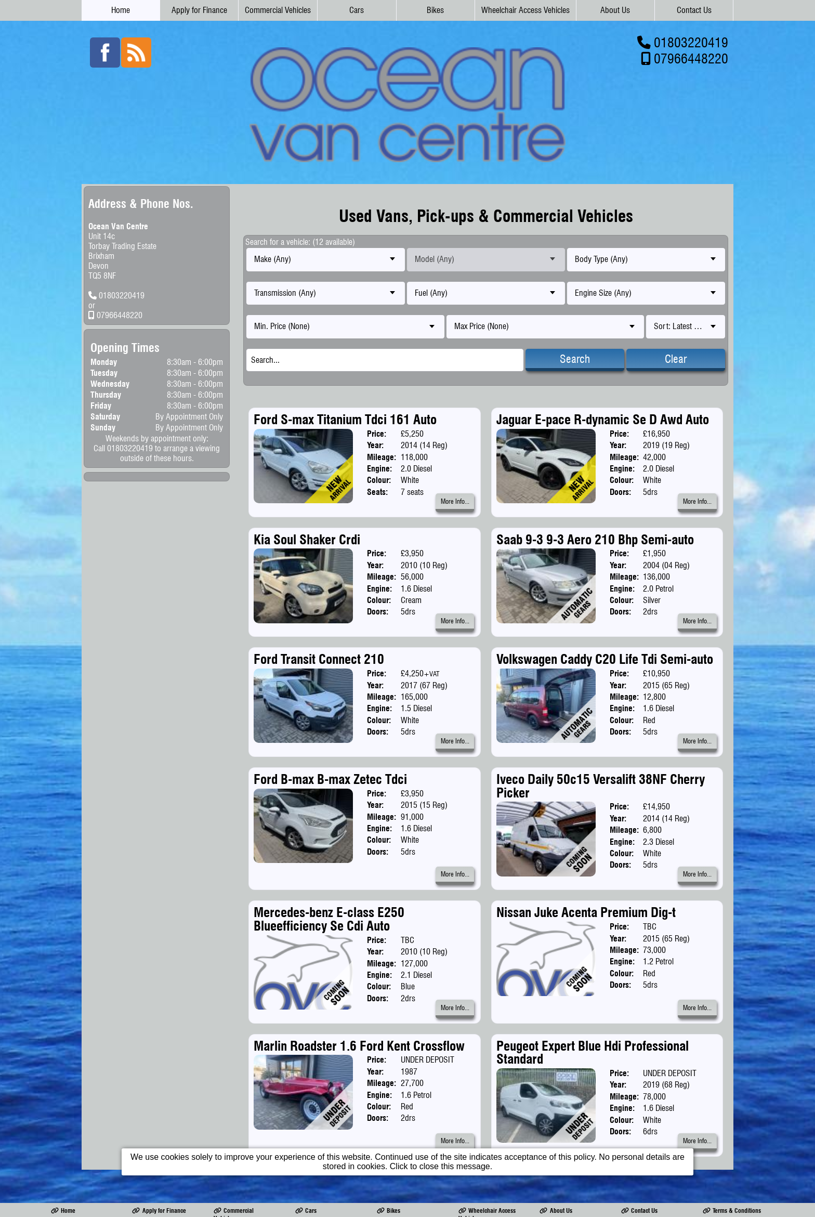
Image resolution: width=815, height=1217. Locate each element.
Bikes (435, 10)
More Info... (455, 501)
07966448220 (691, 58)
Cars (356, 10)
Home (120, 10)
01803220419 (691, 42)
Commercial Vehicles (278, 10)
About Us (615, 10)
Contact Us (694, 10)
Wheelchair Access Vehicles (525, 10)
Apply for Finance (199, 10)
